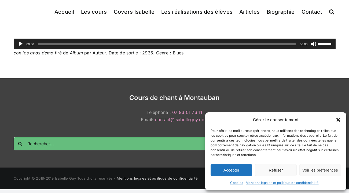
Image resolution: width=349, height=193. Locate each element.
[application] (175, 44)
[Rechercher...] (175, 143)
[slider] (167, 44)
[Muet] (313, 44)
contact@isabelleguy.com (181, 119)
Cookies (236, 183)
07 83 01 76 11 (187, 112)
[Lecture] (20, 44)
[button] (338, 120)
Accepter (231, 170)
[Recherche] (20, 143)
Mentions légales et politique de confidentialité (282, 183)
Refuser (276, 170)
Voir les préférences (320, 170)
